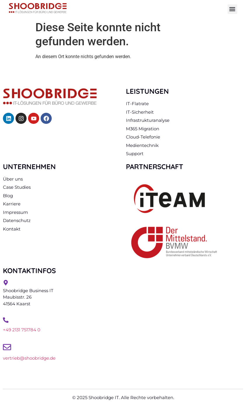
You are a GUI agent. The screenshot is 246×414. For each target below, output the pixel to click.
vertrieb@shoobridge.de (29, 358)
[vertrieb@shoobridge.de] (7, 347)
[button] (232, 9)
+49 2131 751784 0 (21, 329)
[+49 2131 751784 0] (5, 320)
